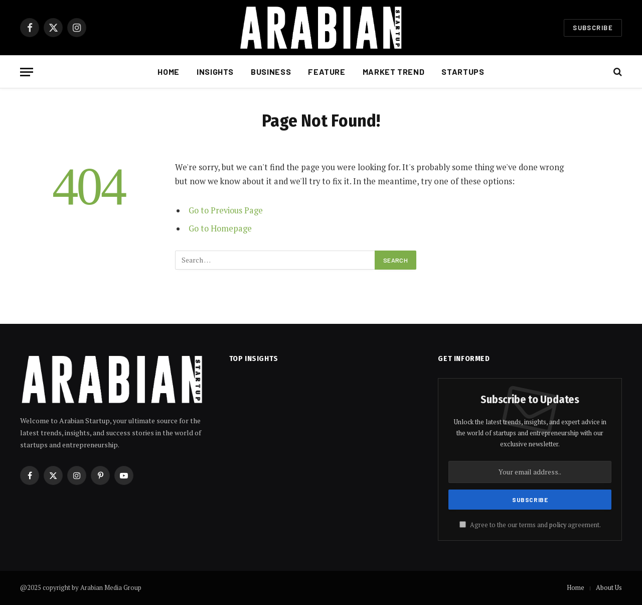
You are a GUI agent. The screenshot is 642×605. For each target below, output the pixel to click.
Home (168, 71)
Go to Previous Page (226, 210)
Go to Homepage (221, 228)
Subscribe (593, 28)
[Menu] (26, 72)
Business (271, 71)
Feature (326, 71)
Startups (462, 71)
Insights (215, 71)
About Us (609, 587)
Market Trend (394, 71)
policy (557, 525)
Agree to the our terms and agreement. (530, 525)
